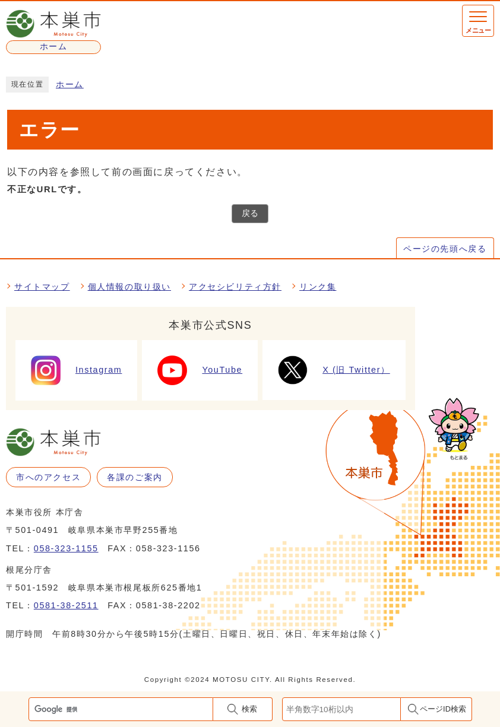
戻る (250, 213)
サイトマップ (42, 286)
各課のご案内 (135, 477)
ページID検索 (443, 708)
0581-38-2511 (66, 605)
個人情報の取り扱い (129, 286)
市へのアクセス (48, 477)
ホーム (70, 84)
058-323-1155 (66, 548)
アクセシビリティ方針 (235, 286)
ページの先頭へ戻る (444, 248)
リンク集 (317, 286)
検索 (249, 708)
